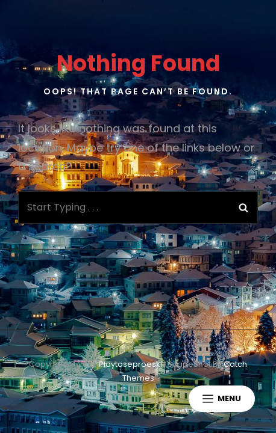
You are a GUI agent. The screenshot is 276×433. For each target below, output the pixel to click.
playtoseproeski (130, 364)
